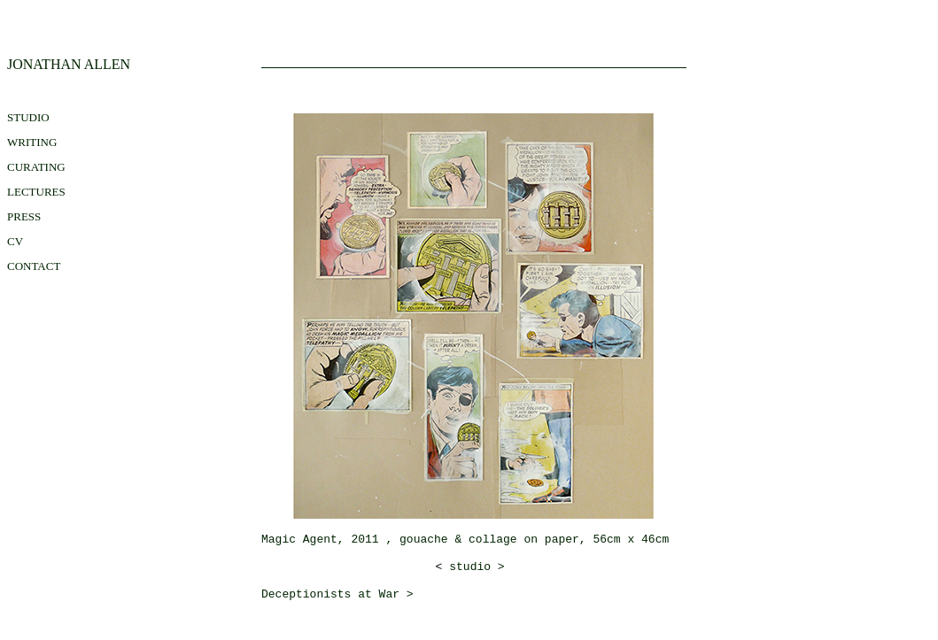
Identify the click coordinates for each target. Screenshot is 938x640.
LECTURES (36, 191)
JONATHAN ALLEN (68, 64)
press (24, 216)
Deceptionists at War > (337, 594)
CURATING (36, 166)
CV (15, 241)
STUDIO (28, 117)
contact (33, 266)
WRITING (32, 142)
